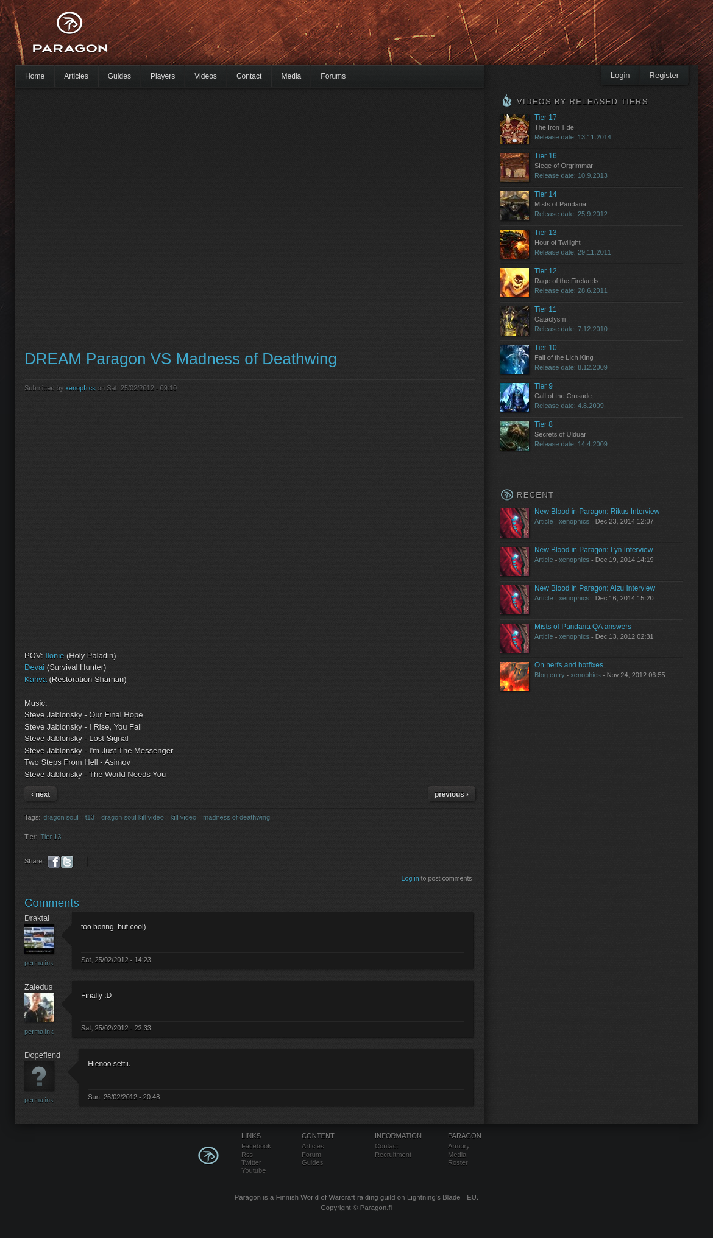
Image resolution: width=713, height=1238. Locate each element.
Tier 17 (545, 117)
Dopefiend (42, 1055)
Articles (76, 76)
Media (291, 76)
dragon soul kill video (132, 817)
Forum (311, 1154)
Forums (333, 76)
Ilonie (54, 655)
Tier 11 (545, 309)
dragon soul (61, 817)
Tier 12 (545, 271)
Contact (249, 76)
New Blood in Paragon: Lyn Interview (593, 550)
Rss (247, 1154)
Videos (205, 76)
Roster (458, 1162)
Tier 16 (545, 156)
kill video (183, 817)
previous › (452, 794)
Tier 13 (51, 836)
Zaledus (38, 986)
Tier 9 (543, 386)
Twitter (251, 1162)
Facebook (256, 1146)
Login (620, 75)
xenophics (80, 388)
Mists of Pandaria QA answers (582, 626)
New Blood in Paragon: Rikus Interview (596, 511)
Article (543, 521)
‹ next (40, 794)
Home (34, 76)
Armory (459, 1146)
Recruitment (393, 1154)
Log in (410, 878)
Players (163, 76)
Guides (119, 76)
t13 (89, 817)
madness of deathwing (236, 817)
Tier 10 (545, 347)
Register (664, 75)
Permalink (39, 962)
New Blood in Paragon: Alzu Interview (594, 588)
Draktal (36, 918)
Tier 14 (545, 194)
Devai (34, 667)
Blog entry (549, 674)
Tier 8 (543, 424)
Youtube (253, 1170)
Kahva (35, 679)
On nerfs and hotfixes (568, 665)
